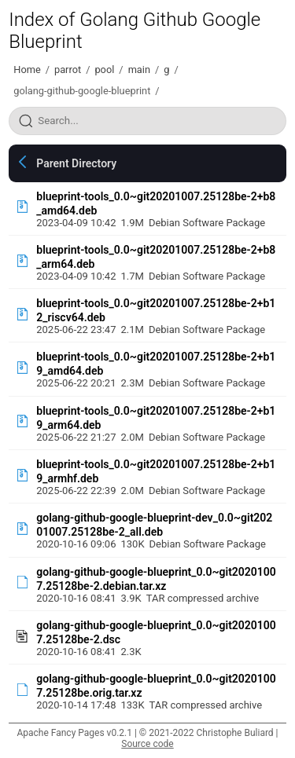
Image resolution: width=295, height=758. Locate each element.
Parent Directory (76, 163)
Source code (147, 743)
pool (104, 69)
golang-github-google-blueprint (81, 91)
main (139, 69)
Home (26, 69)
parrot (67, 69)
